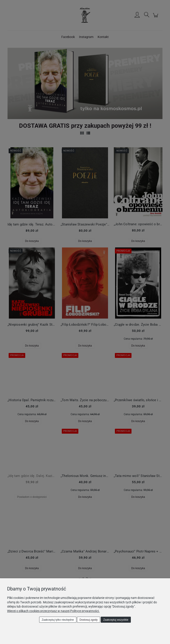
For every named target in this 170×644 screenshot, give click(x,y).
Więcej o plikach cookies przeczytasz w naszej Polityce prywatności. (53, 611)
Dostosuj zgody (88, 619)
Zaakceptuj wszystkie (115, 619)
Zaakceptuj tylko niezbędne (58, 619)
